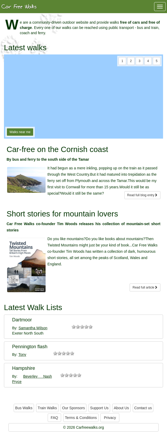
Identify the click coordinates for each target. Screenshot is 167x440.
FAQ (54, 418)
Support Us (99, 408)
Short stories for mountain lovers (62, 213)
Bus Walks (24, 408)
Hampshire (23, 368)
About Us (121, 408)
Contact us (143, 408)
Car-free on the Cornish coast (57, 149)
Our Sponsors (73, 408)
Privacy (110, 418)
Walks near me (20, 132)
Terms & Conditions (81, 418)
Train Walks (47, 408)
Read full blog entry (142, 195)
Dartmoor (22, 319)
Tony (22, 354)
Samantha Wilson (32, 328)
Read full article (145, 287)
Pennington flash (29, 346)
